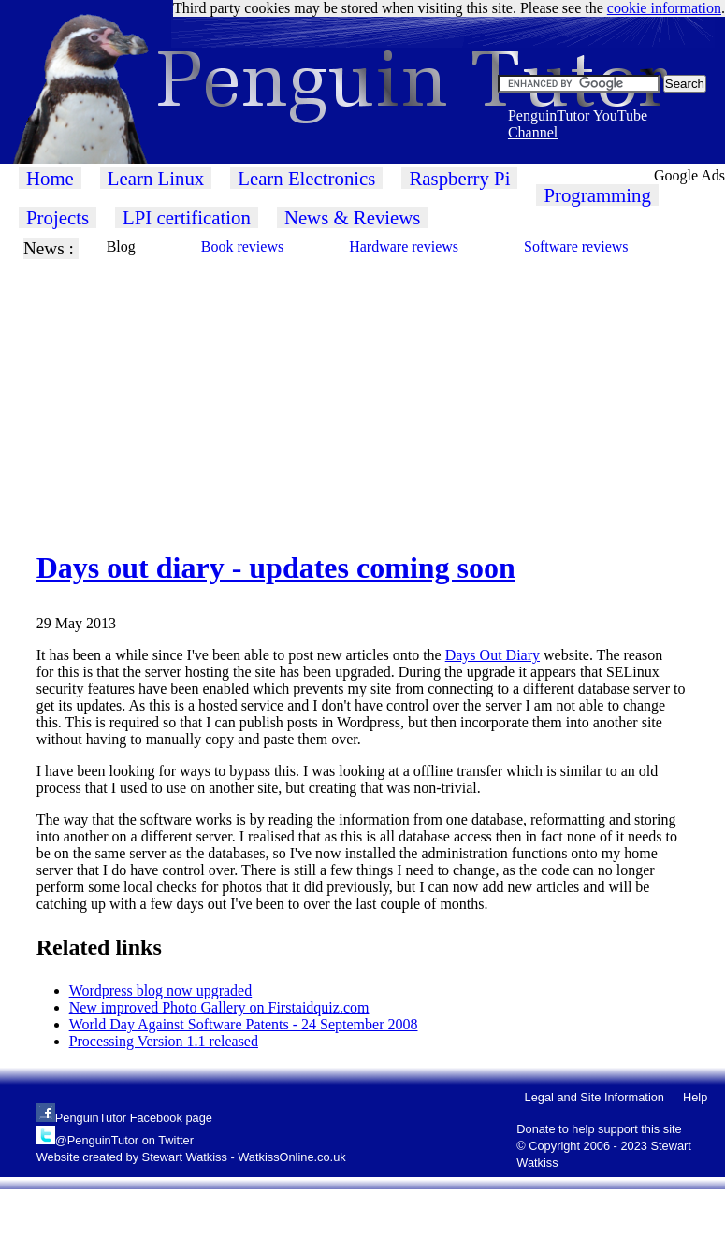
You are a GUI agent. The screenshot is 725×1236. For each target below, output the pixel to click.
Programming (597, 195)
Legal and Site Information (594, 1097)
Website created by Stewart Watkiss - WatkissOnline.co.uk (191, 1157)
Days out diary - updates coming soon (275, 567)
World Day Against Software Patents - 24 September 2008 (243, 1024)
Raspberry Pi (459, 178)
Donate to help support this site (598, 1129)
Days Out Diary (492, 655)
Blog (121, 246)
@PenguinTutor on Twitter (124, 1140)
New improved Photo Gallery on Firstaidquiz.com (219, 1007)
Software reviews (576, 246)
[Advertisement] (332, 390)
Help (695, 1097)
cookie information (664, 8)
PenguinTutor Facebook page (133, 1118)
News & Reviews (352, 217)
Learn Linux (156, 178)
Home (50, 178)
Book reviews (242, 246)
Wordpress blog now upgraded (161, 991)
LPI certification (187, 217)
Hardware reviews (403, 246)
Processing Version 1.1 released (163, 1041)
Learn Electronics (306, 178)
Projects (57, 217)
